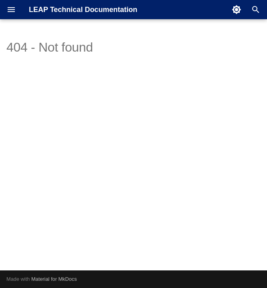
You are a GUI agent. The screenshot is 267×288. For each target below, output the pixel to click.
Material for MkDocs (54, 279)
